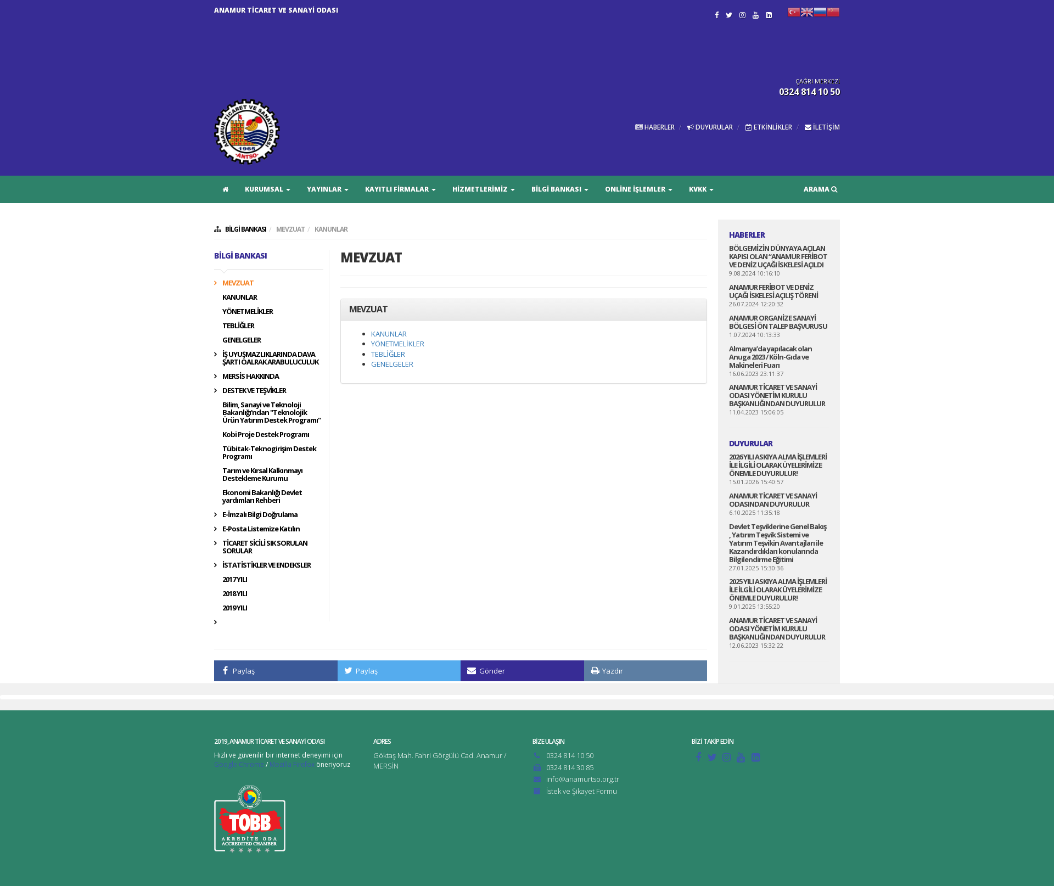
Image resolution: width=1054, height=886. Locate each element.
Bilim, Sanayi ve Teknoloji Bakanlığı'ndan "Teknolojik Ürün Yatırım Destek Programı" (271, 412)
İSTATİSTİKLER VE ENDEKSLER (266, 565)
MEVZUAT (290, 229)
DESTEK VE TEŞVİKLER (254, 390)
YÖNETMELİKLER (247, 311)
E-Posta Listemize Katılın (261, 529)
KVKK (701, 189)
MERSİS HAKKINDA (250, 376)
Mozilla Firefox (292, 764)
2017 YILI (234, 579)
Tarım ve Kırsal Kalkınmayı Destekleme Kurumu (262, 474)
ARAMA (820, 189)
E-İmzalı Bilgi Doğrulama (260, 514)
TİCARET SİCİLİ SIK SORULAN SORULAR (264, 547)
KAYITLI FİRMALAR (400, 189)
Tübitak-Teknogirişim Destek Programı (269, 452)
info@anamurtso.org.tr (582, 779)
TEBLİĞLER (238, 325)
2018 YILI (234, 593)
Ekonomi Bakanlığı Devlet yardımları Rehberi (262, 496)
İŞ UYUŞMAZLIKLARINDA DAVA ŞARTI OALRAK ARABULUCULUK (270, 358)
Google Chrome (239, 764)
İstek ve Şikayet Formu (581, 791)
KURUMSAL (267, 189)
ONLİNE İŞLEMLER (638, 189)
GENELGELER (241, 340)
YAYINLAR (328, 189)
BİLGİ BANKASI (559, 189)
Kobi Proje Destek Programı (265, 434)
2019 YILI (234, 608)
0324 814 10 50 (569, 755)
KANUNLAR (331, 229)
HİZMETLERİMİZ (483, 189)
